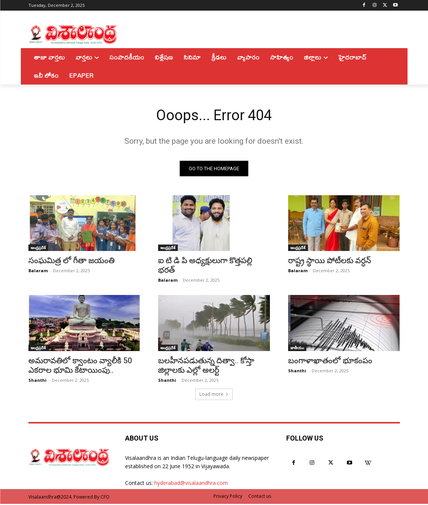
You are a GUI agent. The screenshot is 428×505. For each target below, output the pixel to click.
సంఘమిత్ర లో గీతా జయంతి (72, 261)
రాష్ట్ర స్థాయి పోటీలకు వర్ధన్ (329, 261)
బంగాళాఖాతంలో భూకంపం (330, 361)
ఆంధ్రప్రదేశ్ (38, 248)
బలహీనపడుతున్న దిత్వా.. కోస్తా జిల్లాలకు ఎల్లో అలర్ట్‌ (206, 366)
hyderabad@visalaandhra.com (191, 484)
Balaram (38, 271)
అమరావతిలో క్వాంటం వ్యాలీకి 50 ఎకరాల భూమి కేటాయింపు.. (80, 366)
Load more (214, 395)
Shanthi (37, 381)
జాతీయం (297, 348)
